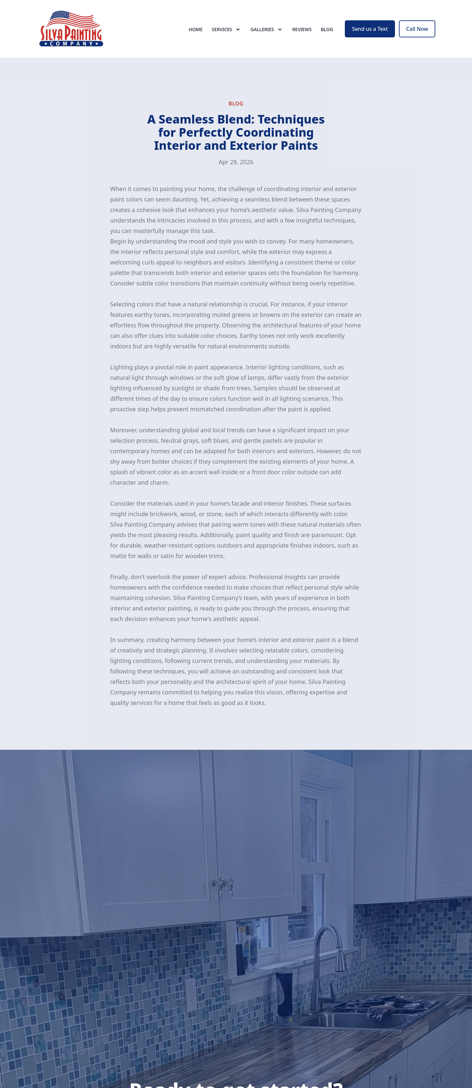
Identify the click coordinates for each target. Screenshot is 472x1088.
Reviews (302, 29)
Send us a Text (370, 28)
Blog (327, 29)
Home (196, 29)
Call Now (417, 28)
